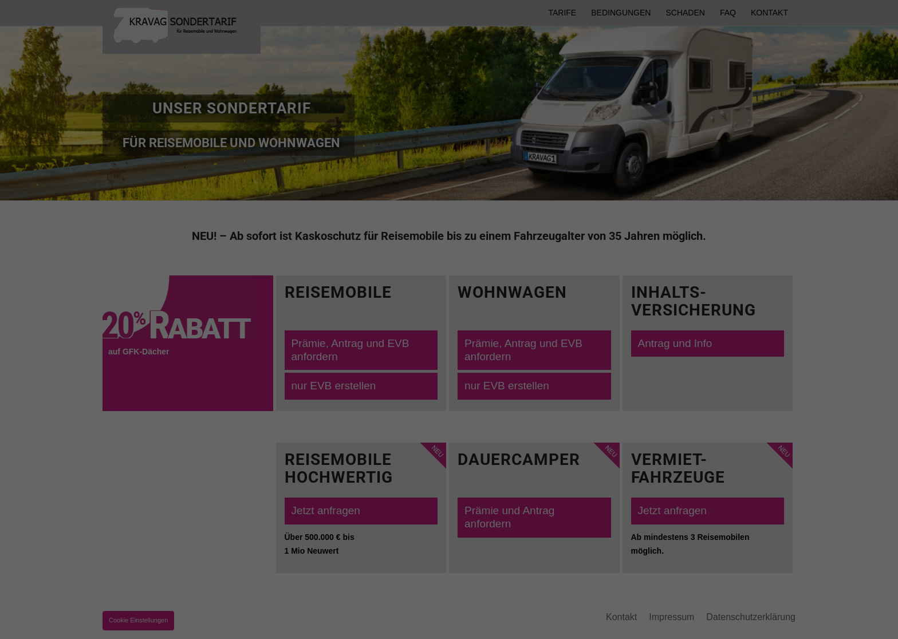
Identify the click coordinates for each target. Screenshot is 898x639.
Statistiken (631, 596)
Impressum (842, 621)
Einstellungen (436, 581)
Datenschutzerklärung (226, 581)
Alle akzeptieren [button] (786, 517)
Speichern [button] (786, 551)
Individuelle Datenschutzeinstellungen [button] (785, 590)
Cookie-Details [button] (735, 621)
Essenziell (143, 596)
